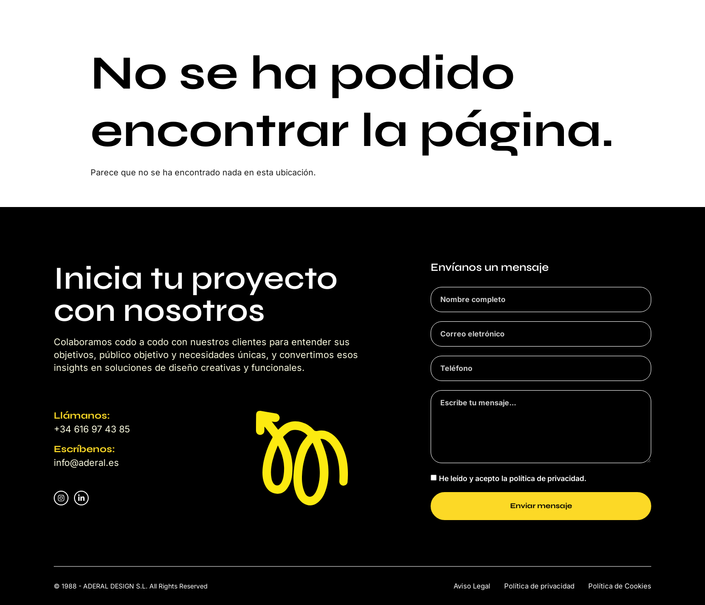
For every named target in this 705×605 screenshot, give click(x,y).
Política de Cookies (619, 586)
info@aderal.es (86, 462)
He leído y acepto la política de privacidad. (512, 477)
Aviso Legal (472, 586)
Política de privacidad (539, 586)
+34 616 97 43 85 (92, 429)
